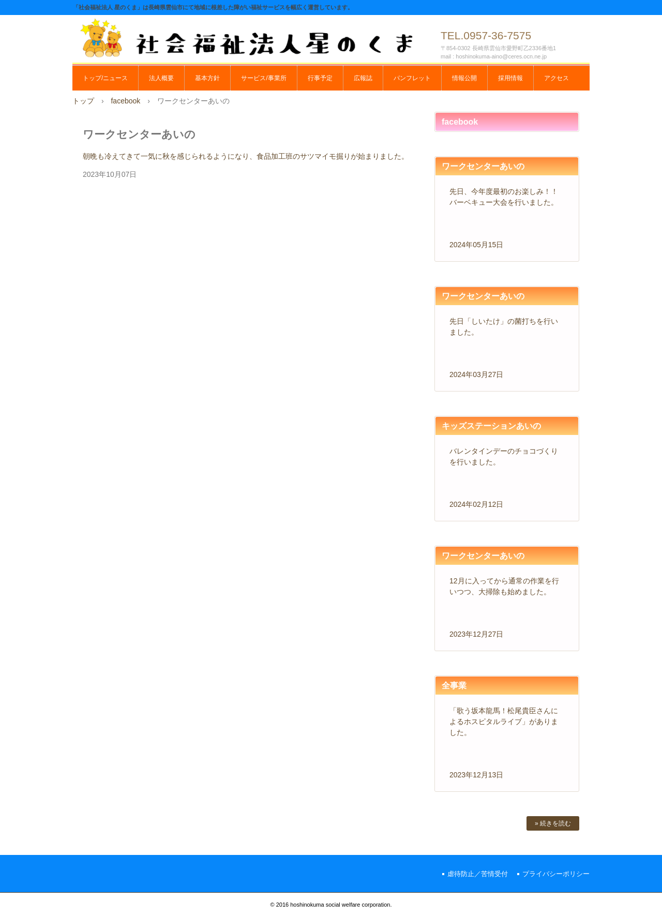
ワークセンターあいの (483, 166)
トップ (83, 101)
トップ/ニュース (105, 78)
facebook (125, 101)
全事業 (454, 685)
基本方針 (207, 78)
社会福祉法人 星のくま (253, 37)
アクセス (556, 78)
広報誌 (363, 78)
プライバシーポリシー (556, 874)
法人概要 (161, 78)
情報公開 (464, 78)
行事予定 (320, 78)
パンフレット (412, 78)
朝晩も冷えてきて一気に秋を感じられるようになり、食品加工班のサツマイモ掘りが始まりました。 (246, 156)
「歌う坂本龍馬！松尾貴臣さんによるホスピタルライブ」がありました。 (503, 721)
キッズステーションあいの (491, 426)
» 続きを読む (553, 823)
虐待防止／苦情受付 (477, 874)
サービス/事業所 (263, 78)
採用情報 (510, 78)
